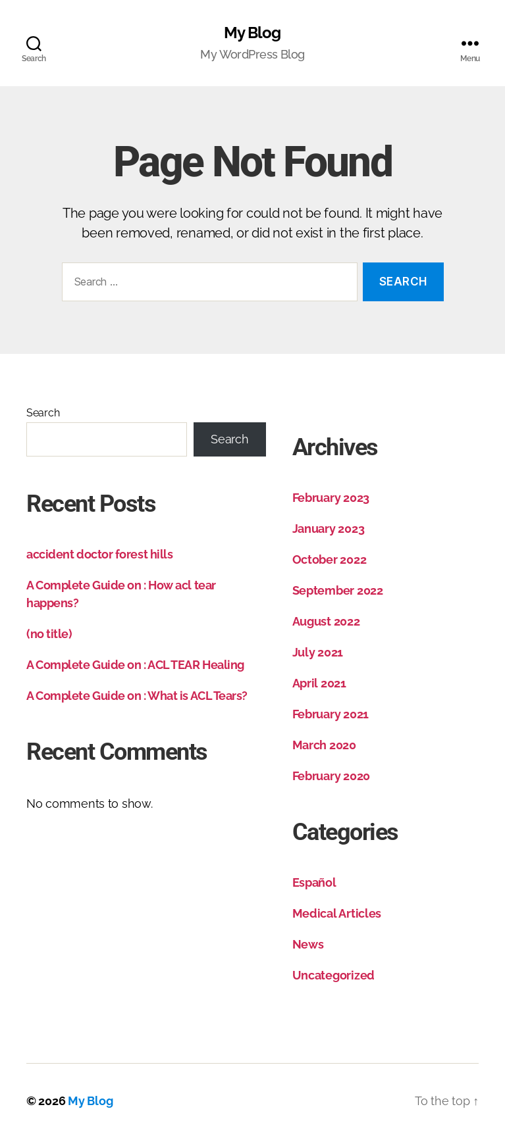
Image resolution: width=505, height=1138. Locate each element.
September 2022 (337, 590)
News (308, 944)
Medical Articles (337, 913)
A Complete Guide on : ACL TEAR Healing (135, 665)
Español (314, 882)
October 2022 (329, 559)
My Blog (252, 33)
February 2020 (331, 776)
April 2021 (319, 683)
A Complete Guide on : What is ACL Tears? (137, 696)
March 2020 (324, 745)
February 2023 (331, 498)
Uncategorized (333, 975)
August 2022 (326, 621)
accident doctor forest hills (99, 554)
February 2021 (330, 714)
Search (42, 413)
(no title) (49, 634)
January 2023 (328, 528)
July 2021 (318, 652)
